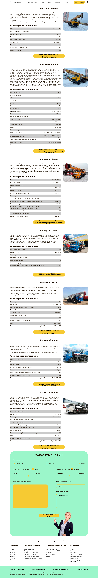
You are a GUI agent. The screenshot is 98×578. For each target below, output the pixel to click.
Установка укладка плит (31, 556)
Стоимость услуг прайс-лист (79, 560)
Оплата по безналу (52, 549)
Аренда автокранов (19, 2)
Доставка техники (76, 554)
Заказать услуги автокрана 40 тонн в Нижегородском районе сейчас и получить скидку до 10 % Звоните (49, 332)
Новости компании (76, 556)
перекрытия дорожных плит (33, 558)
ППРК (48, 556)
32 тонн (12, 554)
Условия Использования (60, 569)
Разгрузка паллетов (30, 551)
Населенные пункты (82, 569)
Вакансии (73, 551)
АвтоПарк (57, 2)
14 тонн (12, 549)
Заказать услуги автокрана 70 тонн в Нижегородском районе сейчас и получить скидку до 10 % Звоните (49, 447)
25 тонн (12, 552)
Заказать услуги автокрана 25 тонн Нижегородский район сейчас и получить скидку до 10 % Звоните (49, 222)
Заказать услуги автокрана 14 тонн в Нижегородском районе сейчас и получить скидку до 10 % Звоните (49, 56)
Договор (49, 552)
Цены (49, 2)
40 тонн (12, 556)
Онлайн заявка (79, 2)
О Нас (42, 2)
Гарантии (73, 552)
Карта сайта (74, 558)
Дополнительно (32, 2)
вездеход (52, 463)
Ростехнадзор (50, 554)
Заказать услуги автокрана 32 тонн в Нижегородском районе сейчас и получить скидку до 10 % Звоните (49, 274)
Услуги (66, 2)
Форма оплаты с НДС (53, 551)
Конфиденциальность (39, 569)
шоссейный (19, 463)
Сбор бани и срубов (30, 554)
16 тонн (12, 551)
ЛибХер (82, 463)
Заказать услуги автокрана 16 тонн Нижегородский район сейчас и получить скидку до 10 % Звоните (49, 151)
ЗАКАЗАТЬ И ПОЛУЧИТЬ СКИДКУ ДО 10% (49, 515)
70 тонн (12, 560)
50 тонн (12, 558)
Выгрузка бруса (29, 549)
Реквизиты (73, 561)
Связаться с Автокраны (17, 569)
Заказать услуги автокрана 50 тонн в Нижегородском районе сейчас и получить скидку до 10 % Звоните (49, 384)
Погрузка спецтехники (31, 552)
